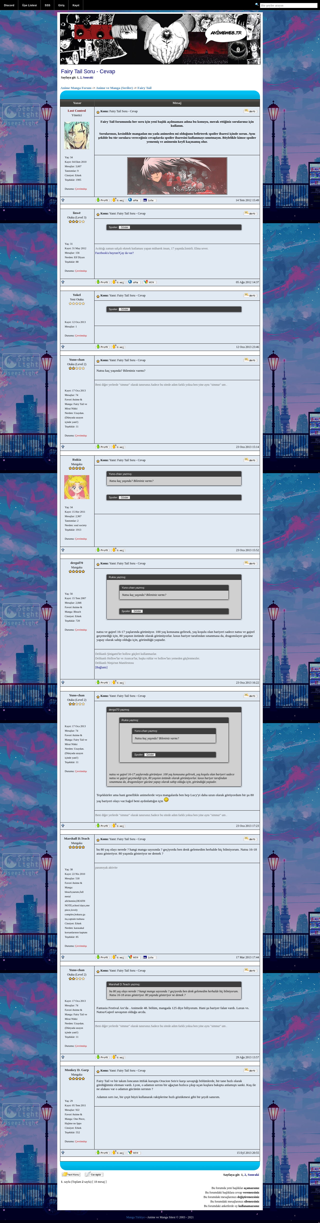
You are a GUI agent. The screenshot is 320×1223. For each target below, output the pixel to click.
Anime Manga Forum (76, 88)
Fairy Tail (145, 88)
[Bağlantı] (101, 667)
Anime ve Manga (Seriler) (114, 88)
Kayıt (75, 5)
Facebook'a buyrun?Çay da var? (114, 253)
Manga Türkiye (135, 1217)
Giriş (61, 5)
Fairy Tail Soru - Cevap (88, 71)
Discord (9, 5)
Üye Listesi (29, 5)
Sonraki (88, 77)
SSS (47, 5)
